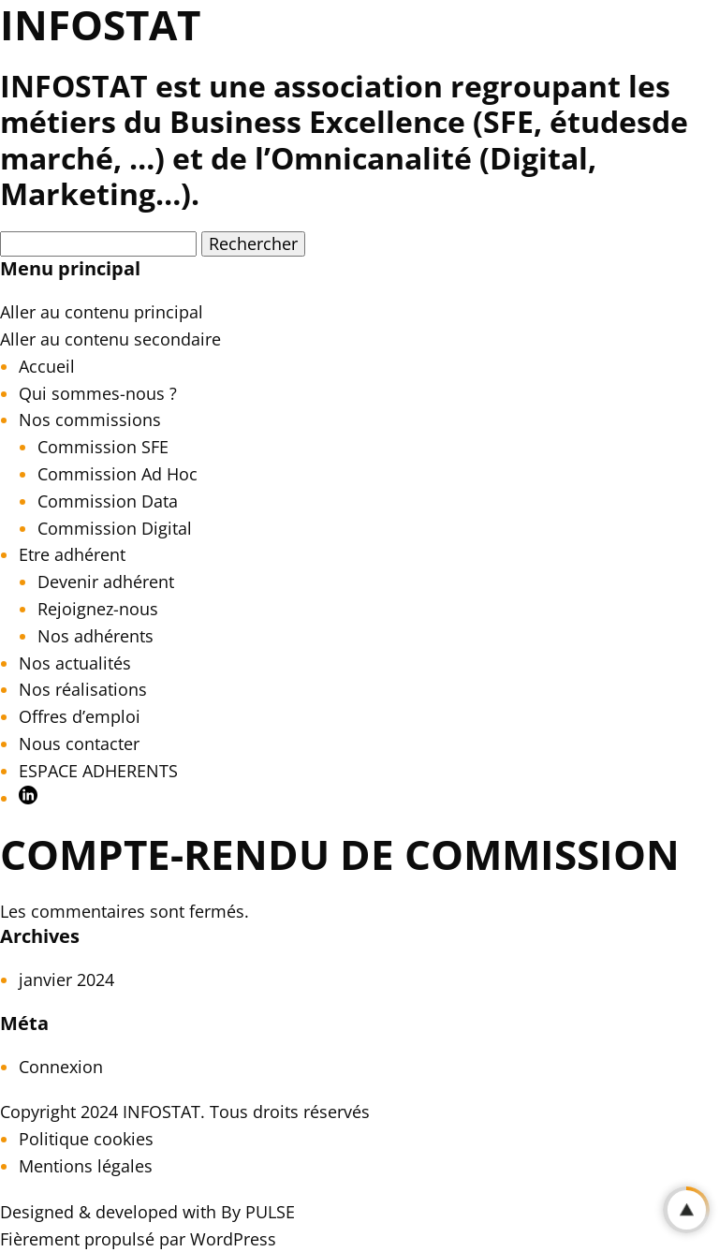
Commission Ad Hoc (117, 474)
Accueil (47, 366)
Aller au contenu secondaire (110, 339)
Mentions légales (86, 1166)
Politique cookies (86, 1138)
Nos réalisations (83, 689)
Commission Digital (114, 528)
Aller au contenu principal (101, 312)
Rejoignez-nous (97, 608)
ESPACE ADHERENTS (98, 770)
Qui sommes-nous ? (98, 393)
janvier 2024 (66, 979)
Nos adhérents (95, 636)
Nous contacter (79, 743)
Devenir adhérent (105, 581)
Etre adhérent (72, 554)
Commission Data (107, 501)
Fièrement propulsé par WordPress (138, 1239)
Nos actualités (75, 663)
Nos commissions (90, 419)
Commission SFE (103, 446)
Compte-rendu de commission (340, 854)
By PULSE (258, 1211)
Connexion (61, 1066)
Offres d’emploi (79, 716)
